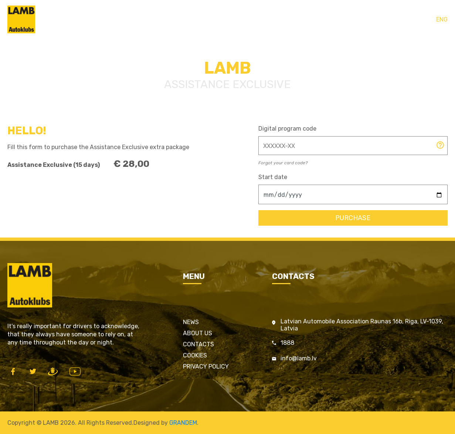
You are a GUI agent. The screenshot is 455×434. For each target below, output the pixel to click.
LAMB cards (207, 19)
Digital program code (287, 128)
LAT (426, 19)
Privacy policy (206, 366)
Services (243, 19)
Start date (272, 177)
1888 (287, 342)
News (191, 322)
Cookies (195, 355)
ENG (442, 19)
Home (176, 19)
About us (197, 333)
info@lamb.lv (299, 358)
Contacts (276, 19)
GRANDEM (183, 422)
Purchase (352, 218)
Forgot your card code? (283, 162)
